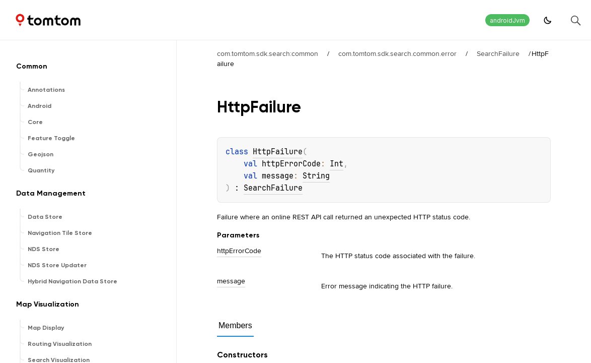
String (316, 176)
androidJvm (507, 20)
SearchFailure (498, 53)
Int (336, 164)
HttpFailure (278, 152)
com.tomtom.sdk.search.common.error (397, 53)
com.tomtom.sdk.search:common (267, 53)
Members (235, 325)
